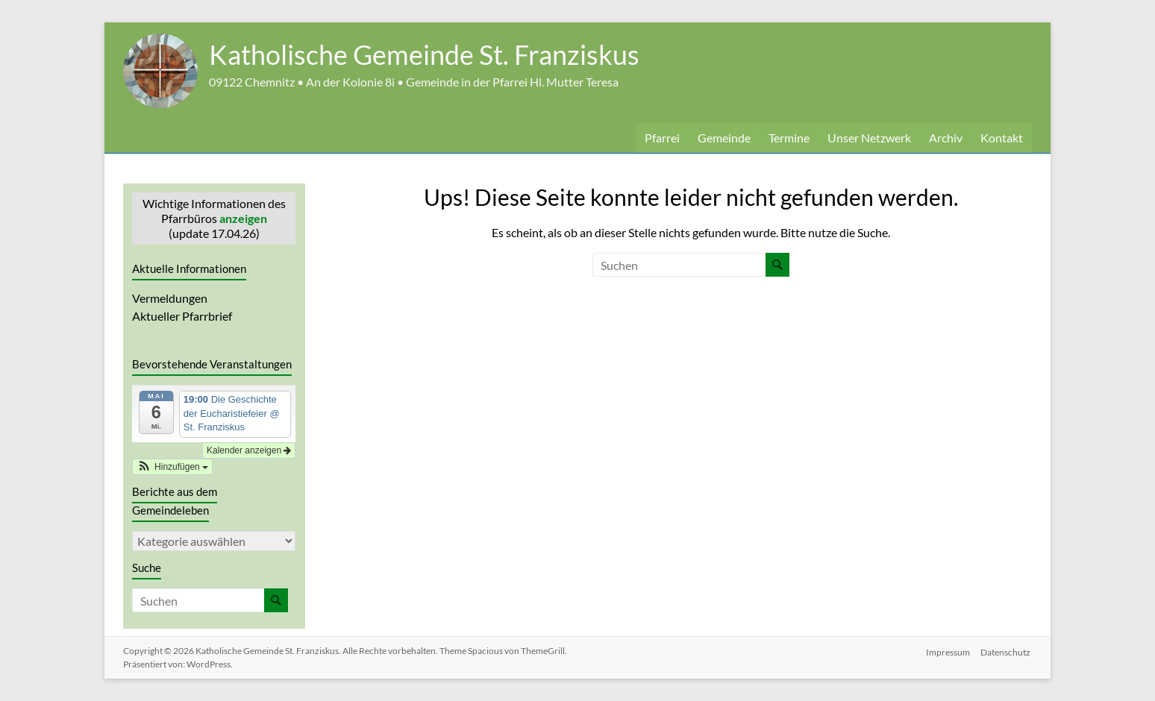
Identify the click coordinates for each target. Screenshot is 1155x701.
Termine (789, 138)
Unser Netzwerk (869, 138)
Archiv (945, 138)
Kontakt (1001, 138)
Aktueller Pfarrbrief (182, 316)
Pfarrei (662, 138)
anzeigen (243, 218)
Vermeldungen (169, 298)
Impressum (948, 650)
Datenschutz (1007, 650)
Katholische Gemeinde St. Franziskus (424, 54)
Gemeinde (724, 138)
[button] (172, 466)
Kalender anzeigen (249, 450)
